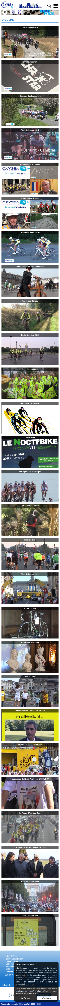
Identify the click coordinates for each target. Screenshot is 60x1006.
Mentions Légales (13, 966)
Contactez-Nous (12, 961)
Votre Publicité (12, 964)
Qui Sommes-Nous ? (14, 959)
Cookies (9, 971)
